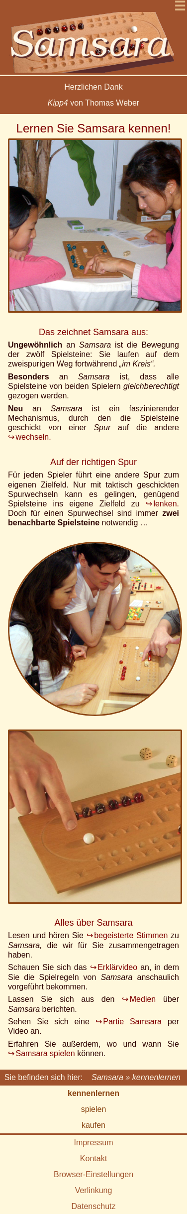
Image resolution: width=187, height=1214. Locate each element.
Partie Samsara (132, 1021)
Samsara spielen (45, 1053)
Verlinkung (93, 1190)
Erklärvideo (117, 967)
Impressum (93, 1142)
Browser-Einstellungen (93, 1174)
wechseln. (33, 437)
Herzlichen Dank (93, 87)
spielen (93, 1109)
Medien (143, 999)
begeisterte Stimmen (131, 935)
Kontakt (93, 1158)
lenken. (166, 503)
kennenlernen (93, 1093)
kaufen (93, 1125)
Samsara (107, 1077)
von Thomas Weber (93, 103)
